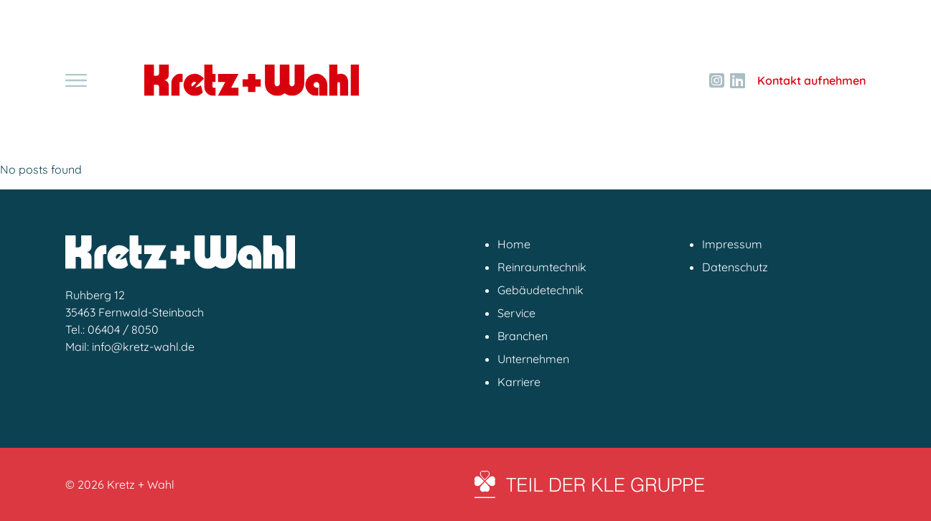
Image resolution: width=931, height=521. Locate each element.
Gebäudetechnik (540, 290)
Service (516, 313)
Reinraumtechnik (541, 267)
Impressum (732, 244)
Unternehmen (533, 359)
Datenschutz (735, 267)
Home (513, 244)
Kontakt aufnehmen (811, 80)
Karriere (519, 382)
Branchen (522, 336)
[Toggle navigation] (76, 80)
